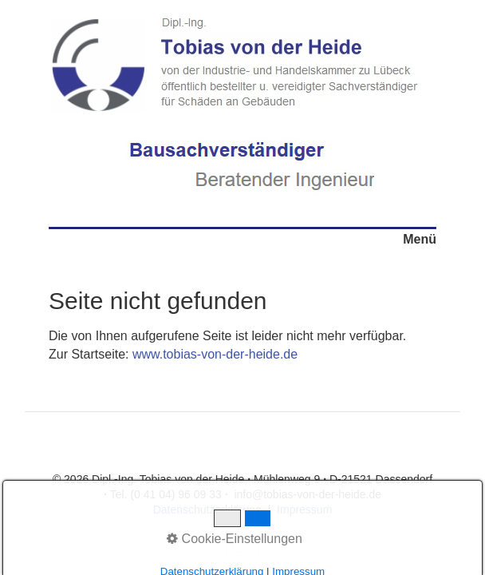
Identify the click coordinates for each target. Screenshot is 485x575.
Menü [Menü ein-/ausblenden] (419, 239)
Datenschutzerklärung (207, 509)
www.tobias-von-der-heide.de (215, 354)
